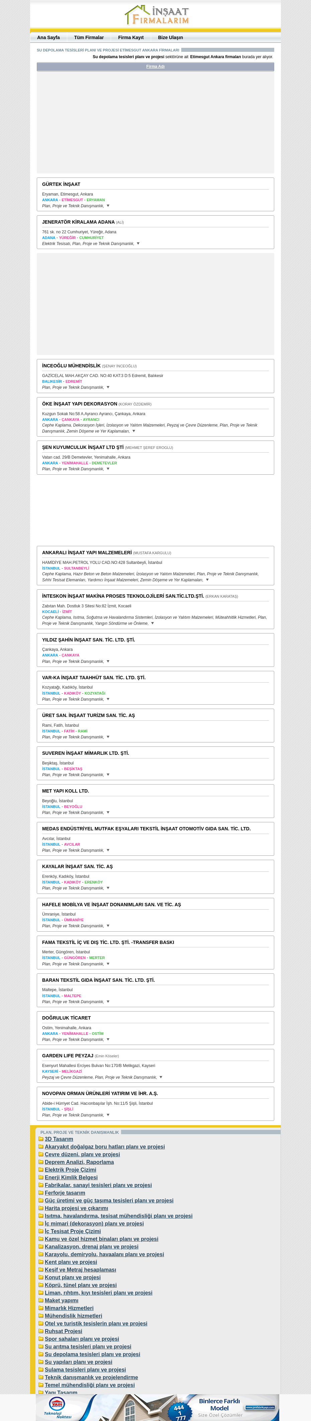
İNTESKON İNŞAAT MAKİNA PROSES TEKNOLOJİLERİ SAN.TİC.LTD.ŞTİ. (123, 596)
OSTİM (97, 1034)
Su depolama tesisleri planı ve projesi (92, 1354)
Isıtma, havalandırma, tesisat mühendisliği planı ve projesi (119, 1216)
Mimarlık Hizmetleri (69, 1308)
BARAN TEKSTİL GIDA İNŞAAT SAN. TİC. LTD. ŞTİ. (98, 980)
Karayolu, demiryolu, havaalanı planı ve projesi (104, 1254)
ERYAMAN (96, 200)
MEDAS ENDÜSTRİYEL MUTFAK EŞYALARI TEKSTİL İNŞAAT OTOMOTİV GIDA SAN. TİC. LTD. (146, 828)
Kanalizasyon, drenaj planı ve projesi (91, 1247)
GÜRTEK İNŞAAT (61, 184)
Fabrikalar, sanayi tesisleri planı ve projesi (98, 1185)
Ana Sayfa (48, 37)
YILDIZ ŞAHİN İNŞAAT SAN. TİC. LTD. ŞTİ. (88, 639)
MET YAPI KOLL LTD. (65, 791)
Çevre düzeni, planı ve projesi (82, 1154)
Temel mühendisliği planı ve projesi (90, 1385)
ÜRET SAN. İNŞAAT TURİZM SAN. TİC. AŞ (88, 715)
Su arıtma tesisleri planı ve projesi (88, 1346)
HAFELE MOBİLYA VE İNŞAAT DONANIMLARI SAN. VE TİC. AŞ (111, 904)
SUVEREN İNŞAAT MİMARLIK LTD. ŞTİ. (85, 753)
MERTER (97, 958)
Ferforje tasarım (65, 1193)
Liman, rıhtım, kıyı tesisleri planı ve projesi (98, 1293)
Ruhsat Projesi (63, 1331)
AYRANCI (91, 420)
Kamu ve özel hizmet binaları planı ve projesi (102, 1239)
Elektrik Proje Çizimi (70, 1170)
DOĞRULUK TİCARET (66, 1018)
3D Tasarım (59, 1139)
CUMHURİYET (91, 238)
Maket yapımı (61, 1300)
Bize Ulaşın (170, 37)
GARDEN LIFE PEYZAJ (67, 1055)
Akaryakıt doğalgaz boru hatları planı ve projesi (105, 1147)
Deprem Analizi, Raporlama (79, 1162)
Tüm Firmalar (89, 37)
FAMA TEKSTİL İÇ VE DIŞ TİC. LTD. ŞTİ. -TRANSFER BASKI (108, 942)
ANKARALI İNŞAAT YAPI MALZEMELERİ (87, 552)
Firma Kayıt (130, 37)
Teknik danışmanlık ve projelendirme (91, 1377)
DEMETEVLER (104, 463)
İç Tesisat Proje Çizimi (73, 1231)
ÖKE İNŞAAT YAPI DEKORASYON (79, 403)
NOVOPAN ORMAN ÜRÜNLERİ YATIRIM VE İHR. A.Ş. (100, 1093)
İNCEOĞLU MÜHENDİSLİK (71, 365)
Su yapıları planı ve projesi (78, 1362)
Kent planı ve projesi (71, 1262)
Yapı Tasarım (61, 1393)
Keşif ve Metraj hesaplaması (80, 1270)
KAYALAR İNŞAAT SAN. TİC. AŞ (77, 866)
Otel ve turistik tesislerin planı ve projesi (96, 1323)
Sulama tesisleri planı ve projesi (85, 1370)
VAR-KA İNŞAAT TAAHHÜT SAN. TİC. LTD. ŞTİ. (94, 677)
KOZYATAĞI (95, 693)
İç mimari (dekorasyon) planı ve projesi (94, 1223)
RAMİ (82, 731)
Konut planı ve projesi (73, 1277)
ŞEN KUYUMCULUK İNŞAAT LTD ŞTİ (83, 447)
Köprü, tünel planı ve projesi (81, 1285)
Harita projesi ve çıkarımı (76, 1208)
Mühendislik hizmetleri (73, 1316)
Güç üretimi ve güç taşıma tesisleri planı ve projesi (109, 1200)
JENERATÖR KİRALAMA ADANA (78, 222)
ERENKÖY (94, 882)
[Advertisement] (99, 125)
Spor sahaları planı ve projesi (82, 1339)
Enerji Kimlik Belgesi (71, 1177)
